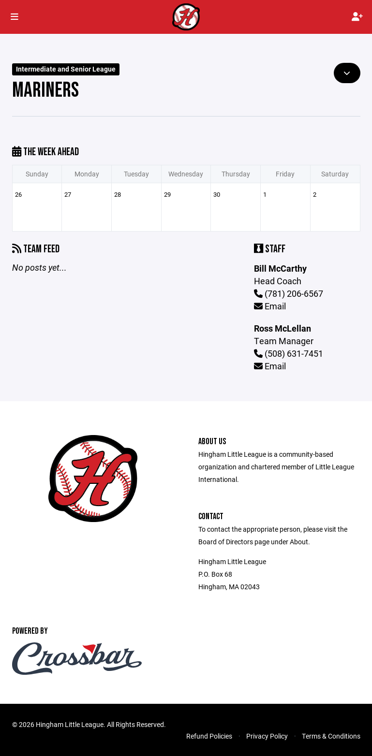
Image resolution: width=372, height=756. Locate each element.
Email (270, 306)
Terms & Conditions (331, 736)
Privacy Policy (267, 736)
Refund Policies (209, 736)
